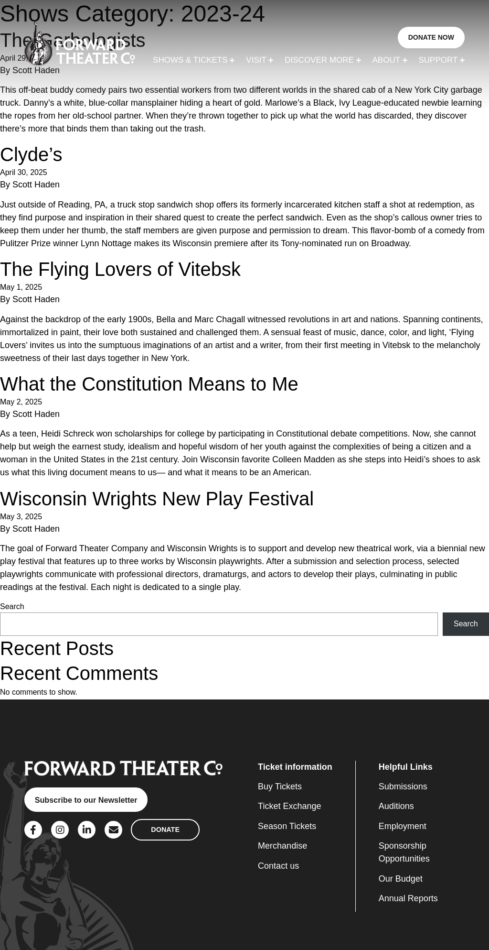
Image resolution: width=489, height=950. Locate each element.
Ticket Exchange (289, 806)
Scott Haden (36, 184)
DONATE (165, 829)
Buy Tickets (280, 786)
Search (12, 606)
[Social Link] (33, 830)
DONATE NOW (431, 37)
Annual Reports (408, 898)
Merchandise (282, 846)
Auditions (396, 806)
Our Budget (401, 879)
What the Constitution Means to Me (149, 383)
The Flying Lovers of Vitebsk (120, 269)
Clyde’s (31, 154)
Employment (402, 826)
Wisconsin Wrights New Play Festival (157, 498)
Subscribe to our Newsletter (86, 800)
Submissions (403, 786)
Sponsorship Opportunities (404, 852)
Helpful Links (406, 767)
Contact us (278, 866)
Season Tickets (287, 826)
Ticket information (295, 767)
